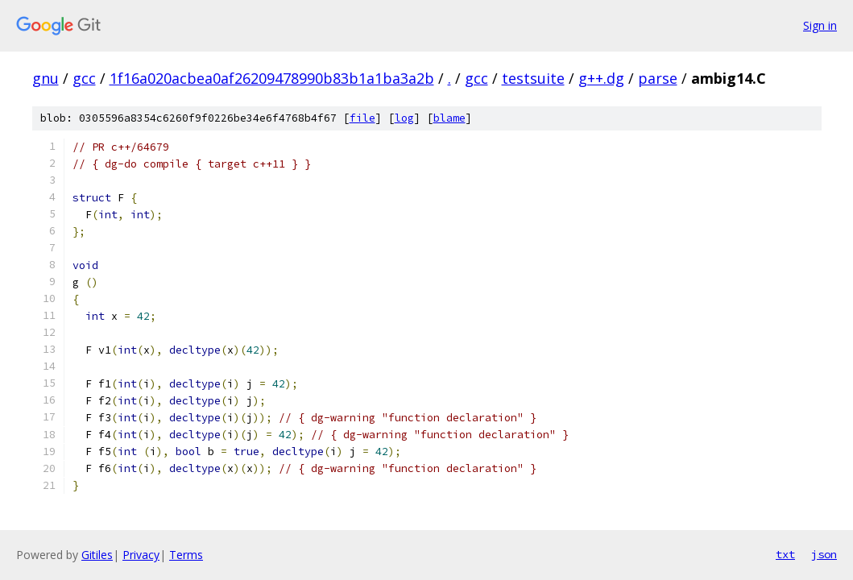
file (362, 118)
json (824, 554)
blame (449, 118)
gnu (45, 78)
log (404, 118)
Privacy (140, 554)
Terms (186, 554)
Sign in (820, 25)
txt (785, 554)
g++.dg (601, 78)
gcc (84, 78)
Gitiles (97, 554)
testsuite (533, 78)
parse (657, 78)
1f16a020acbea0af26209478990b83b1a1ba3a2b (272, 78)
